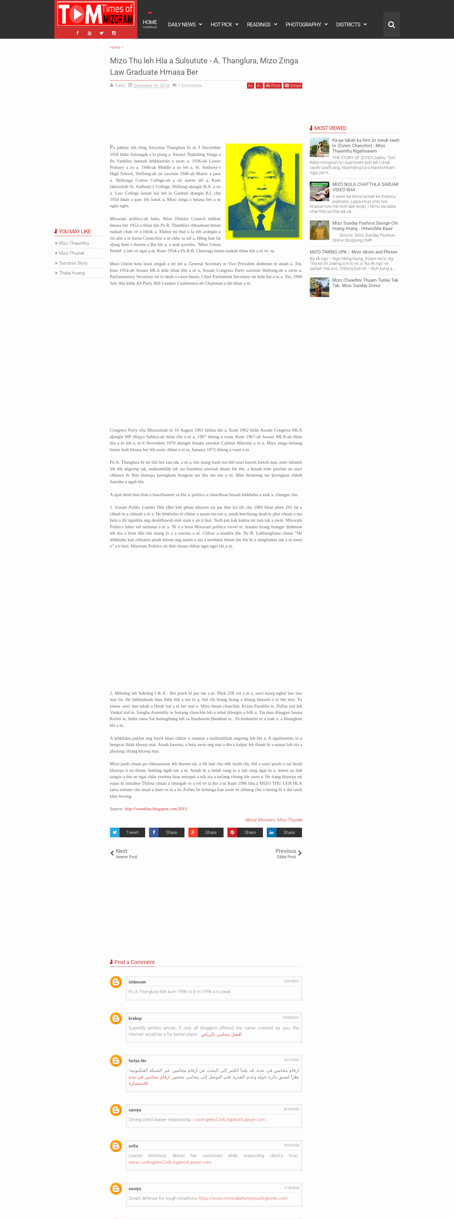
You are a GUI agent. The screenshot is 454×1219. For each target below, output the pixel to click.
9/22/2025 (291, 1144)
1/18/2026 (291, 1186)
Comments (190, 84)
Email (293, 84)
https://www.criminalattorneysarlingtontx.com (243, 1196)
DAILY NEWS (182, 24)
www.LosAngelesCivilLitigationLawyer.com (170, 1160)
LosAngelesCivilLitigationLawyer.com (229, 1118)
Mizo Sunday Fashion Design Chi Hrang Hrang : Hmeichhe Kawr (365, 224)
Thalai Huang (72, 271)
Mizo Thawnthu (74, 242)
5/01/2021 (291, 980)
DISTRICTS (348, 24)
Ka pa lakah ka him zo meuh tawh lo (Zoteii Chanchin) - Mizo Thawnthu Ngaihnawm (365, 144)
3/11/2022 (291, 1059)
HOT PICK (221, 24)
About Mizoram (260, 818)
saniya (135, 1108)
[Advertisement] (206, 117)
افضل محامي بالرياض (221, 1033)
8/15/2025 (291, 1108)
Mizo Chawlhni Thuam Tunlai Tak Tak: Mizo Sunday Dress (365, 281)
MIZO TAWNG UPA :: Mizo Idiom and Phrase (354, 250)
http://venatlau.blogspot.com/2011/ (156, 807)
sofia (133, 1144)
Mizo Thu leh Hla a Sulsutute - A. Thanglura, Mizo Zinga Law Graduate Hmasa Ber (202, 64)
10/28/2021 (290, 1016)
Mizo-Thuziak (289, 818)
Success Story (73, 262)
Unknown (137, 980)
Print (273, 84)
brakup (135, 1016)
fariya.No (137, 1059)
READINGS (258, 24)
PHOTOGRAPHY (303, 24)
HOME (150, 24)
